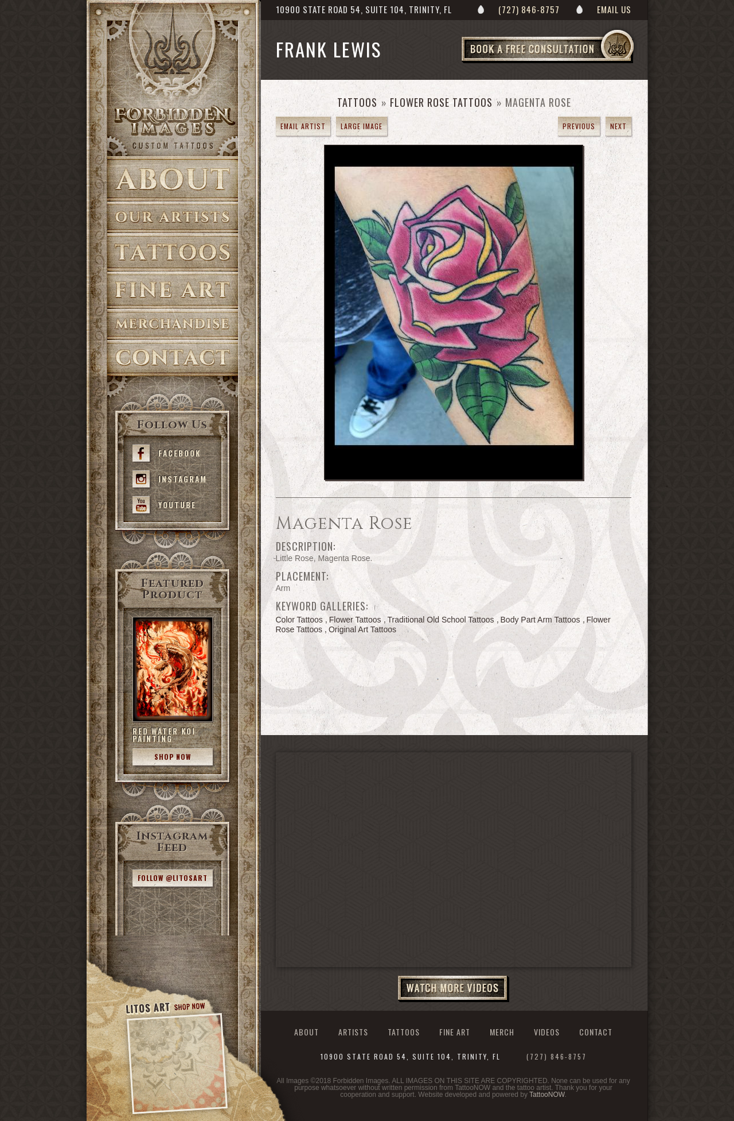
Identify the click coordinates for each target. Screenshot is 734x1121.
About (173, 179)
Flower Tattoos (355, 619)
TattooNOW (546, 1095)
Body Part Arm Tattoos (540, 619)
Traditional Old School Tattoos (441, 619)
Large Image (361, 126)
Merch (173, 324)
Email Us (614, 9)
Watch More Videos (453, 989)
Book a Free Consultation (572, 62)
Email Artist (303, 126)
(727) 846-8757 (529, 9)
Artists (173, 217)
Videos (547, 1032)
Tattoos (173, 252)
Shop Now (172, 756)
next (618, 126)
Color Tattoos (299, 619)
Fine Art (173, 290)
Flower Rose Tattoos (441, 102)
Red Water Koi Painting (164, 734)
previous (579, 126)
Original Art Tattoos (362, 629)
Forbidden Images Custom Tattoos (172, 127)
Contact (173, 358)
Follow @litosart (173, 878)
